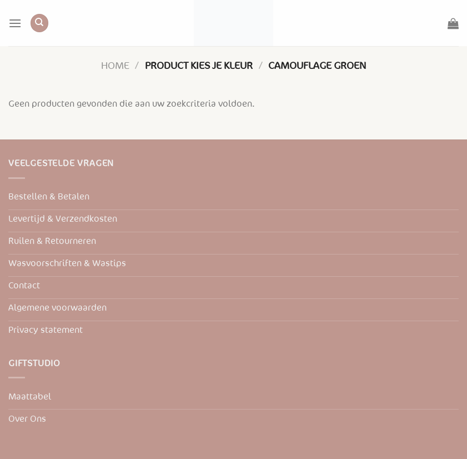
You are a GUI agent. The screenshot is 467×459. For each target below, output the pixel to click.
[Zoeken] (39, 23)
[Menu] (15, 23)
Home (115, 65)
